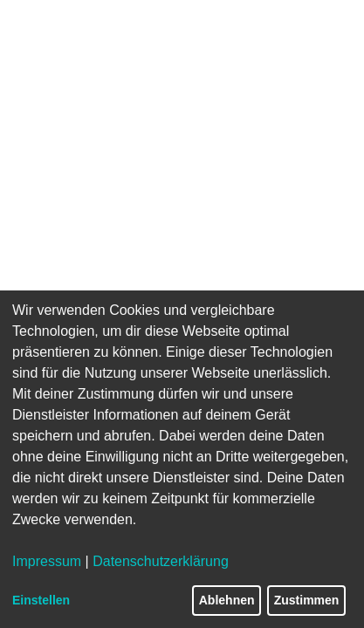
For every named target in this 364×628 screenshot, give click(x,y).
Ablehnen (227, 600)
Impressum (46, 561)
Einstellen (41, 600)
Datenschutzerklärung (161, 561)
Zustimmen (307, 600)
